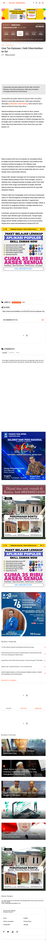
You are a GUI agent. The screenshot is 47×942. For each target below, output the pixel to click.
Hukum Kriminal (10, 45)
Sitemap (26, 924)
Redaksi (26, 918)
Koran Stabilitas (17, 3)
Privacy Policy (27, 921)
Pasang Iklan (6, 924)
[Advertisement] (15, 70)
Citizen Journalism (8, 921)
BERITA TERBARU (8, 680)
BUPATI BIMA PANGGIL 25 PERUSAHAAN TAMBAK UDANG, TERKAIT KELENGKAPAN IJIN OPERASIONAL (21, 834)
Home (2, 45)
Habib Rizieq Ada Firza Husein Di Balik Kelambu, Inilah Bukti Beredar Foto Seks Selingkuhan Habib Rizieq (20, 771)
